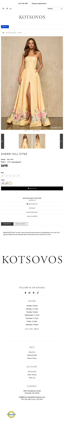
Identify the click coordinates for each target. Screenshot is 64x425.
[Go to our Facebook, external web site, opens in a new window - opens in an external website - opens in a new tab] (25, 292)
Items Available (20, 224)
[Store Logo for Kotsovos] (32, 17)
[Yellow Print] (10, 183)
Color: (3, 180)
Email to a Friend (32, 216)
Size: (2, 173)
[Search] (55, 8)
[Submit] (61, 8)
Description (7, 224)
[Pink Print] (3, 183)
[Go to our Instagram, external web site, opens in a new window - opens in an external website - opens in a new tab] (29, 292)
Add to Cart (32, 188)
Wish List (32, 378)
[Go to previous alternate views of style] (2, 141)
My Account (32, 372)
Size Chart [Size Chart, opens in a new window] (32, 208)
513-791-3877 (23, 4)
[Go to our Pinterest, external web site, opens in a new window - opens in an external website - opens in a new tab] (33, 292)
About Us (32, 352)
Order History (32, 375)
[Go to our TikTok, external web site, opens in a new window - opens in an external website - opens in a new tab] (37, 292)
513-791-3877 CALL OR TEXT (32, 399)
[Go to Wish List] (7, 8)
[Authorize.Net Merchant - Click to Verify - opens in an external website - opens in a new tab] (11, 414)
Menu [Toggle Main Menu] (5, 27)
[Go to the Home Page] (3, 33)
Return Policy (32, 358)
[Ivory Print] (6, 183)
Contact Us (32, 200)
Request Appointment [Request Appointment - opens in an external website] (38, 4)
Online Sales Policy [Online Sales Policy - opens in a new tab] (32, 212)
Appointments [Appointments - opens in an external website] (32, 355)
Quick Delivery (16, 162)
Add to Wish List (32, 204)
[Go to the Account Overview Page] (10, 9)
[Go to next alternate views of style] (61, 141)
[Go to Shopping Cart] (3, 8)
